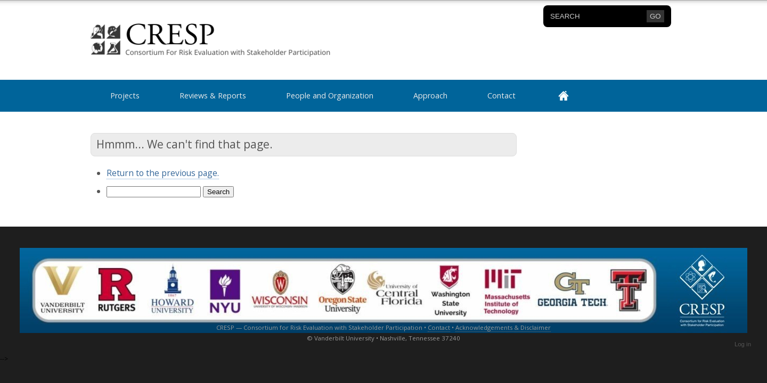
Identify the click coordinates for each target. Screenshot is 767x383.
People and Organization (329, 95)
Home (571, 96)
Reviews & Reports (212, 95)
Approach (430, 95)
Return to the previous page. (163, 173)
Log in (743, 344)
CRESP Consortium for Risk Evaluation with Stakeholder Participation (184, 40)
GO (655, 16)
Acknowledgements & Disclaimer (503, 327)
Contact (501, 95)
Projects (125, 95)
